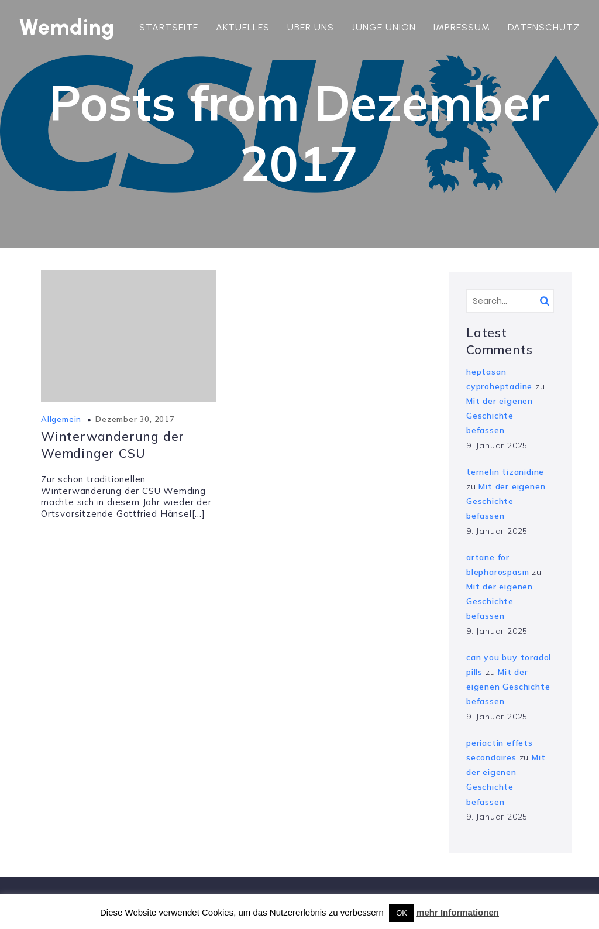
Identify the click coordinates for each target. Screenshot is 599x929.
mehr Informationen (457, 912)
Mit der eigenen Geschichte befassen (499, 416)
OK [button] (401, 913)
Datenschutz (544, 27)
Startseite (168, 27)
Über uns (310, 27)
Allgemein (61, 419)
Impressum (461, 27)
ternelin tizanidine (505, 472)
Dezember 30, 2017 (135, 419)
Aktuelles (243, 27)
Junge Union (384, 27)
